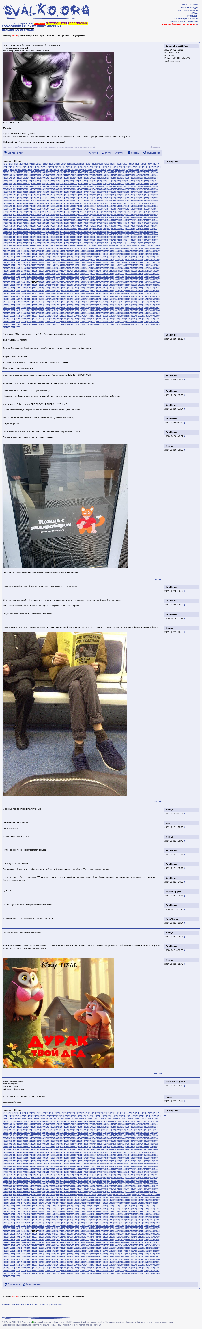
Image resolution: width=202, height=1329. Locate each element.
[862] (52, 234)
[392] (14, 195)
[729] (47, 223)
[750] (146, 223)
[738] (90, 223)
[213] (104, 178)
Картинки (36, 35)
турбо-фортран (173, 891)
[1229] (157, 268)
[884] (156, 234)
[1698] (58, 319)
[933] (76, 240)
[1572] (111, 305)
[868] (80, 234)
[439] (80, 198)
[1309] (151, 276)
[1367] (18, 285)
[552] (146, 206)
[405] (76, 195)
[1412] (122, 288)
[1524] (146, 299)
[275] (85, 183)
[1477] (29, 296)
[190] (151, 175)
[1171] (134, 262)
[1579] (151, 305)
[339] (76, 189)
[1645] (64, 313)
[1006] (116, 245)
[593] (29, 212)
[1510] (64, 299)
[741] (104, 223)
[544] (108, 206)
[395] (29, 195)
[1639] (29, 313)
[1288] (29, 276)
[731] (57, 223)
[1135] (82, 259)
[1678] (99, 316)
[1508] (52, 299)
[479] (113, 200)
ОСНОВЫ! (28, 24)
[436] (66, 198)
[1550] (140, 302)
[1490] (105, 296)
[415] (123, 195)
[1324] (82, 279)
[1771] (12, 327)
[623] (14, 214)
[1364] (157, 282)
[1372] (47, 285)
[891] (33, 237)
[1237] (47, 271)
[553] (151, 206)
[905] (99, 237)
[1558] (29, 305)
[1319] (52, 279)
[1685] (140, 316)
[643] (108, 214)
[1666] (29, 316)
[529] (38, 206)
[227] (14, 181)
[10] (29, 164)
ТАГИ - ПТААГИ (189, 4)
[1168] (116, 262)
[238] (66, 181)
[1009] (133, 245)
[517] (137, 203)
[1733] (105, 321)
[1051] (64, 251)
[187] (137, 175)
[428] (29, 198)
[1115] (122, 257)
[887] (14, 237)
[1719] (23, 321)
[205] (66, 178)
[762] (47, 226)
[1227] (146, 268)
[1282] (151, 273)
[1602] (128, 307)
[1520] (122, 299)
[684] (146, 217)
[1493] (122, 296)
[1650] (93, 313)
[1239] (58, 271)
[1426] (47, 290)
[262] (24, 183)
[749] (141, 223)
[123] (145, 169)
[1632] (146, 310)
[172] (66, 175)
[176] (85, 175)
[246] (104, 181)
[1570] (99, 305)
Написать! (25, 35)
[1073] (35, 254)
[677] (113, 217)
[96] (23, 169)
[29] (97, 164)
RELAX (26, 26)
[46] (158, 164)
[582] (132, 209)
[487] (151, 200)
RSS (180, 10)
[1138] (99, 259)
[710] (113, 220)
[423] (5, 198)
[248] (113, 181)
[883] (151, 234)
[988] (24, 245)
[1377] (76, 285)
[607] (94, 212)
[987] (19, 245)
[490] (10, 203)
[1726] (64, 321)
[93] (12, 169)
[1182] (41, 265)
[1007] (122, 245)
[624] (19, 214)
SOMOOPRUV (11, 26)
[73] (98, 167)
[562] (38, 209)
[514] (123, 203)
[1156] (47, 262)
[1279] (134, 273)
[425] (14, 198)
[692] (29, 220)
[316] (123, 186)
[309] (90, 186)
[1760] (105, 324)
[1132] (64, 259)
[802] (80, 228)
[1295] (70, 276)
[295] (24, 186)
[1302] (111, 276)
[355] (151, 189)
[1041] (6, 251)
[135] (47, 172)
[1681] (116, 316)
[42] (144, 164)
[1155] (41, 262)
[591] (19, 212)
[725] (29, 223)
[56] (37, 167)
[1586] (35, 307)
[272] (71, 183)
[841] (108, 231)
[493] (24, 203)
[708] (104, 220)
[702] (76, 220)
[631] (52, 214)
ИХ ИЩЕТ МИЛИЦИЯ (47, 26)
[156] (146, 172)
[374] (85, 192)
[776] (113, 226)
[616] (137, 212)
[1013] (157, 245)
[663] (47, 217)
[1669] (47, 316)
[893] (43, 237)
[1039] (151, 248)
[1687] (151, 316)
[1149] (6, 262)
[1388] (140, 285)
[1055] (87, 251)
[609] (104, 212)
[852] (5, 234)
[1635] (6, 313)
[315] (118, 186)
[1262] (35, 273)
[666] (61, 217)
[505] (80, 203)
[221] (141, 178)
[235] (52, 181)
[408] (90, 195)
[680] (127, 217)
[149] (113, 172)
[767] (71, 226)
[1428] (58, 290)
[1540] (82, 302)
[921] (19, 240)
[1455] (58, 293)
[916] (151, 237)
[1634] (157, 310)
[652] (151, 214)
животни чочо (40, 147)
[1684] (134, 316)
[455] (156, 198)
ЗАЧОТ (108, 153)
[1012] (151, 245)
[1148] (157, 259)
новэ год (72, 147)
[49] (12, 167)
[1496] (140, 296)
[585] (146, 209)
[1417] (151, 288)
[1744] (12, 324)
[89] (155, 167)
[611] (113, 212)
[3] (9, 24)
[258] (5, 183)
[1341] (23, 282)
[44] (151, 164)
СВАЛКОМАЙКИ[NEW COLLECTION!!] (178, 24)
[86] (144, 167)
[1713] (146, 319)
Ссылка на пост (15, 153)
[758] (29, 226)
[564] (47, 209)
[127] (10, 172)
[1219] (99, 268)
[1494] (128, 296)
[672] (90, 217)
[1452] (41, 293)
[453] (146, 198)
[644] (113, 214)
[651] (146, 214)
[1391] (157, 285)
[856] (24, 234)
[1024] (64, 248)
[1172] (140, 262)
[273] (76, 183)
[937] (94, 240)
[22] (72, 164)
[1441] (134, 290)
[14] (44, 164)
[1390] (151, 285)
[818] (156, 228)
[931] (66, 240)
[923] (29, 240)
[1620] (76, 310)
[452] (141, 198)
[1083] (93, 254)
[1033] (116, 248)
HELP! (82, 35)
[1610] (18, 310)
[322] (151, 186)
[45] (155, 164)
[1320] (58, 279)
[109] (80, 169)
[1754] (70, 324)
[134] (43, 172)
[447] (118, 198)
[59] (48, 167)
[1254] (146, 271)
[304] (66, 186)
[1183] (47, 265)
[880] (137, 234)
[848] (141, 231)
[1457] (70, 293)
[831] (61, 231)
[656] (14, 217)
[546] (118, 206)
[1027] (82, 248)
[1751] (52, 324)
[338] (71, 189)
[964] (66, 243)
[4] (12, 24)
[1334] (140, 279)
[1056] (93, 251)
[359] (14, 192)
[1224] (128, 268)
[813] (132, 228)
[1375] (64, 285)
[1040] (157, 248)
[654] (5, 217)
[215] (113, 178)
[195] (19, 178)
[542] (99, 206)
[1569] (93, 305)
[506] (85, 203)
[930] (61, 240)
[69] (83, 167)
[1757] (87, 324)
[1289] (35, 276)
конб (92, 147)
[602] (71, 212)
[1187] (70, 265)
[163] (24, 175)
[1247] (105, 271)
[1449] (23, 293)
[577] (108, 209)
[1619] (70, 310)
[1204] (12, 268)
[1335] (146, 279)
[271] (66, 183)
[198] (33, 178)
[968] (85, 243)
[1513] (82, 299)
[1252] (134, 271)
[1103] (52, 257)
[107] (70, 169)
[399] (47, 195)
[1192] (99, 265)
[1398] (41, 288)
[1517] (105, 299)
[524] (14, 206)
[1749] (41, 324)
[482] (127, 200)
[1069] (12, 254)
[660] (33, 217)
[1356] (111, 282)
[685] (151, 217)
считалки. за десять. (176, 1082)
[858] (33, 234)
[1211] (52, 268)
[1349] (70, 282)
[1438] (116, 290)
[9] (26, 164)
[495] (33, 203)
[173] (71, 175)
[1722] (41, 321)
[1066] (151, 251)
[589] (10, 212)
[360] (19, 192)
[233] (43, 181)
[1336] (151, 279)
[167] (43, 175)
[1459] (82, 293)
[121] (136, 169)
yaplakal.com (55, 1305)
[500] (57, 203)
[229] (24, 181)
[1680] (111, 316)
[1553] (157, 302)
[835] (80, 231)
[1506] (41, 299)
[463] (38, 200)
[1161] (76, 262)
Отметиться (14, 1284)
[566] (57, 209)
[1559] (35, 305)
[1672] (64, 316)
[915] (146, 237)
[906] (104, 237)
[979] (137, 243)
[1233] (23, 271)
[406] (80, 195)
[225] (5, 181)
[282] (118, 183)
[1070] (18, 254)
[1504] (29, 299)
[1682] (122, 316)
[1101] (41, 257)
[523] (10, 206)
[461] (29, 200)
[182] (113, 175)
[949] (151, 240)
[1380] (93, 285)
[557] (14, 209)
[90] (159, 167)
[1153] (29, 262)
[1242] (76, 271)
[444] (104, 198)
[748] (137, 223)
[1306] (134, 276)
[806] (99, 228)
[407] (85, 195)
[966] (76, 243)
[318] (132, 186)
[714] (132, 220)
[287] (141, 183)
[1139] (105, 259)
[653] (156, 214)
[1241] (70, 271)
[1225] (134, 268)
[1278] (128, 273)
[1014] (6, 248)
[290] (156, 183)
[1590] (58, 307)
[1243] (82, 271)
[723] (19, 223)
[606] (90, 212)
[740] (99, 223)
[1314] (23, 279)
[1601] (122, 307)
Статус (66, 35)
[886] (10, 237)
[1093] (151, 254)
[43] (147, 164)
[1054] (82, 251)
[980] (141, 243)
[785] (156, 226)
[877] (123, 234)
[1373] (52, 285)
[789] (19, 228)
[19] (62, 164)
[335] (57, 189)
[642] (104, 214)
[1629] (128, 310)
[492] (19, 203)
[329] (29, 189)
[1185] (58, 265)
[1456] (64, 293)
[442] (94, 198)
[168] (47, 175)
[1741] (151, 321)
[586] (151, 209)
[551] (141, 206)
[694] (38, 220)
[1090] (134, 254)
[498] (47, 203)
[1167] (111, 262)
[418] (137, 195)
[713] (127, 220)
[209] (85, 178)
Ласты (15, 35)
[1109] (87, 257)
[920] (14, 240)
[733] (66, 223)
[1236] (41, 271)
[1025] (70, 248)
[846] (132, 231)
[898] (66, 237)
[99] (33, 169)
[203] (57, 178)
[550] (137, 206)
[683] (141, 217)
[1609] (12, 310)
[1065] (146, 251)
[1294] (64, 276)
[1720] (29, 321)
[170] (57, 175)
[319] (137, 186)
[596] (43, 212)
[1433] (87, 290)
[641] (99, 214)
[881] (141, 234)
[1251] (128, 271)
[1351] (82, 282)
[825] (33, 231)
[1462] (99, 293)
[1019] (35, 248)
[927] (47, 240)
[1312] (12, 279)
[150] (118, 172)
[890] (29, 237)
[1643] (52, 313)
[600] (61, 212)
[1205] (18, 268)
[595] (38, 212)
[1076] (52, 254)
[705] (90, 220)
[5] (15, 24)
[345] (104, 189)
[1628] (122, 310)
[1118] (140, 257)
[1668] (41, 316)
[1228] (151, 268)
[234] (47, 181)
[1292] (52, 276)
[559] (24, 209)
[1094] (157, 254)
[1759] (99, 324)
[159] (5, 175)
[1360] (134, 282)
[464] (43, 200)
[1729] (82, 321)
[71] (91, 167)
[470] (71, 200)
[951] (5, 243)
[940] (108, 240)
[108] (75, 169)
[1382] (105, 285)
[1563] (58, 305)
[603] (76, 212)
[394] (24, 195)
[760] (38, 226)
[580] (123, 209)
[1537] (64, 302)
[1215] (76, 268)
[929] (57, 240)
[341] (85, 189)
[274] (80, 183)
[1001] (87, 245)
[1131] (58, 259)
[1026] (76, 248)
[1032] (111, 248)
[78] (116, 167)
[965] (71, 243)
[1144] (134, 259)
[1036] (134, 248)
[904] (94, 237)
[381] (118, 192)
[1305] (128, 276)
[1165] (99, 262)
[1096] (12, 257)
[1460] (87, 293)
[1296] (76, 276)
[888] (19, 237)
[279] (104, 183)
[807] (104, 228)
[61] (55, 167)
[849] (146, 231)
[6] (19, 164)
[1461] (93, 293)
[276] (90, 183)
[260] (14, 183)
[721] (10, 223)
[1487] (87, 296)
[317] (127, 186)
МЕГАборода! (154, 153)
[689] (14, 220)
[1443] (146, 290)
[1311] (6, 279)
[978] (132, 243)
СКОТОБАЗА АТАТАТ (38, 1305)
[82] (130, 167)
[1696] (47, 319)
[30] (101, 164)
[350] (127, 189)
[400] (52, 195)
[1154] (35, 262)
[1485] (76, 296)
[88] (152, 167)
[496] (38, 203)
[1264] (47, 273)
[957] (33, 243)
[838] (94, 231)
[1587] (41, 307)
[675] (104, 217)
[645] (118, 214)
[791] (29, 228)
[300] (47, 186)
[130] (24, 172)
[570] (76, 209)
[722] (14, 223)
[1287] (23, 276)
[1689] (6, 319)
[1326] (93, 279)
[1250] (122, 271)
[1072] (29, 254)
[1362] (146, 282)
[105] (61, 169)
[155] (141, 172)
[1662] (6, 316)
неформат (28, 147)
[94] (16, 169)
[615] (132, 212)
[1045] (29, 251)
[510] (104, 203)
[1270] (82, 273)
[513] (118, 203)
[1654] (116, 313)
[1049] (52, 251)
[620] (156, 212)
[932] (71, 240)
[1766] (140, 324)
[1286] (18, 276)
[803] (85, 228)
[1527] (6, 302)
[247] (108, 181)
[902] (85, 237)
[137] (57, 172)
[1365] (6, 285)
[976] (123, 243)
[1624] (99, 310)
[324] (5, 189)
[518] (141, 203)
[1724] (52, 321)
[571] (80, 209)
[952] (10, 243)
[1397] (35, 288)
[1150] (12, 262)
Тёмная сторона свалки (185, 19)
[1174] (151, 262)
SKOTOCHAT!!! (56, 23)
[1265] (52, 273)
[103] (51, 169)
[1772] (18, 327)
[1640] (35, 313)
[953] (14, 243)
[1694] (35, 319)
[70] (87, 167)
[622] (10, 214)
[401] (57, 195)
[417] (132, 195)
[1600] (116, 307)
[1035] (128, 248)
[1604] (140, 307)
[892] (38, 237)
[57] (41, 167)
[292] (10, 186)
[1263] (41, 273)
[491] (14, 203)
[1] (3, 24)
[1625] (105, 310)
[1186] (64, 265)
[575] (99, 209)
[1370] (35, 285)
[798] (61, 228)
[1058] (105, 251)
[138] (61, 172)
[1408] (99, 288)
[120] (131, 169)
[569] (71, 209)
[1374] (58, 285)
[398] (43, 195)
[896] (57, 237)
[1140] (111, 259)
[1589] (52, 307)
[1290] (41, 276)
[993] (47, 245)
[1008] (128, 245)
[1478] (35, 296)
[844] (123, 231)
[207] (76, 178)
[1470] (146, 293)
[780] (132, 226)
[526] (24, 206)
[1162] (82, 262)
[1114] (116, 257)
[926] (43, 240)
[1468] (134, 293)
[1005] (110, 245)
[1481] (52, 296)
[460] (24, 200)
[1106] (70, 257)
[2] (6, 24)
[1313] (18, 279)
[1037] (140, 248)
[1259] (18, 273)
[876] (118, 234)
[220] (137, 178)
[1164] (93, 262)
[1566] (76, 305)
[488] (156, 200)
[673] (94, 217)
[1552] (151, 302)
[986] (14, 245)
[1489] (99, 296)
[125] (155, 169)
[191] (156, 175)
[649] (137, 214)
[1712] (140, 319)
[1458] (76, 293)
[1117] (134, 257)
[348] (118, 189)
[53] (26, 167)
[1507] (47, 299)
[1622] (87, 310)
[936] (90, 240)
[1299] (93, 276)
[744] (118, 223)
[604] (80, 212)
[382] (123, 192)
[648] (132, 214)
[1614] (41, 310)
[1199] (140, 265)
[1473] (6, 296)
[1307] (140, 276)
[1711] (134, 319)
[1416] (146, 288)
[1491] (111, 296)
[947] (141, 240)
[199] (38, 178)
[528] (33, 206)
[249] (118, 181)
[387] (146, 192)
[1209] (41, 268)
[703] (80, 220)
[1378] (82, 285)
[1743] (6, 324)
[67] (76, 167)
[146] (99, 172)
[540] (90, 206)
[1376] (70, 285)
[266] (43, 183)
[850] (151, 231)
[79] (119, 167)
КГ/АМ (120, 153)
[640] (94, 214)
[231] (33, 181)
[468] (61, 200)
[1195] (116, 265)
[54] (30, 167)
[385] (137, 192)
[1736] (122, 321)
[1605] (146, 307)
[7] (21, 164)
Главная (6, 35)
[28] (94, 164)
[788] (14, 228)
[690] (19, 220)
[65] (69, 167)
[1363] (151, 282)
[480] (118, 200)
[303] (61, 186)
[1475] (18, 296)
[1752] (58, 324)
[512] (113, 203)
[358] (10, 192)
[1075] (47, 254)
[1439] (122, 290)
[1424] (35, 290)
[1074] (41, 254)
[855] (19, 234)
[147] (104, 172)
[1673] (70, 316)
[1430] (70, 290)
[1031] (105, 248)
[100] (37, 169)
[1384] (116, 285)
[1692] (23, 319)
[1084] (99, 254)
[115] (108, 169)
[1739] (140, 321)
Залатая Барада (189, 7)
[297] (33, 186)
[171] (61, 175)
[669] (76, 217)
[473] (85, 200)
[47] (5, 167)
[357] (5, 192)
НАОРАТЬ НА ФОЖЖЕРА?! (18, 30)
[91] (5, 169)
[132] (33, 172)
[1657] (134, 313)
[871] (94, 234)
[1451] (35, 293)
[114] (103, 169)
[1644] (58, 313)
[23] (76, 164)
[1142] (122, 259)
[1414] (134, 288)
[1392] (6, 288)
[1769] (157, 324)
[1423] (29, 290)
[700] (66, 220)
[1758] (93, 324)
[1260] (23, 273)
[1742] (157, 321)
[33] (112, 164)
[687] (5, 220)
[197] (29, 178)
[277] (94, 183)
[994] (52, 245)
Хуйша (169, 1097)
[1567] (82, 305)
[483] (132, 200)
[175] (80, 175)
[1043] (18, 251)
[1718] (18, 321)
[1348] (64, 282)
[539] (85, 206)
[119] (127, 169)
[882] (146, 234)
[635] (71, 214)
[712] (123, 220)
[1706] (105, 319)
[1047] (41, 251)
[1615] (47, 310)
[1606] (151, 307)
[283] (123, 183)
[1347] (58, 282)
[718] (151, 220)
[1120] (151, 257)
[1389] (146, 285)
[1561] (47, 305)
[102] (47, 169)
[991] (38, 245)
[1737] (128, 321)
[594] (33, 212)
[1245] (93, 271)
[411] (104, 195)
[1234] (29, 271)
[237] (61, 181)
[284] (127, 183)
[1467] (128, 293)
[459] (19, 200)
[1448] (18, 293)
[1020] (41, 248)
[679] (123, 217)
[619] (151, 212)
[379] (108, 192)
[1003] (99, 245)
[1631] (140, 310)
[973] (108, 243)
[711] (118, 220)
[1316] (35, 279)
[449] (127, 198)
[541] (94, 206)
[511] (108, 203)
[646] (123, 214)
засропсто (53, 147)
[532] (52, 206)
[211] (94, 178)
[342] (90, 189)
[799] (66, 228)
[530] (43, 206)
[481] (123, 200)
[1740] (146, 321)
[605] (85, 212)
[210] (90, 178)
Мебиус (169, 446)
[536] (71, 206)
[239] (71, 181)
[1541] (87, 302)
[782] (141, 226)
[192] (5, 178)
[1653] (111, 313)
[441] (90, 198)
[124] (150, 169)
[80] (123, 167)
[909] (118, 237)
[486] (146, 200)
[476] (99, 200)
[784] (151, 226)
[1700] (70, 319)
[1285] (12, 276)
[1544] (105, 302)
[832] (66, 231)
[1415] (140, 288)
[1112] (105, 257)
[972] (104, 243)
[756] (19, 226)
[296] (29, 186)
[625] (24, 214)
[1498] (151, 296)
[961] (52, 243)
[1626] (111, 310)
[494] (29, 203)
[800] (71, 228)
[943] (123, 240)
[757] (24, 226)
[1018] (29, 248)
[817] (151, 228)
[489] (5, 203)
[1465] (116, 293)
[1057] (99, 251)
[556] (10, 209)
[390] (5, 195)
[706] (94, 220)
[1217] (87, 268)
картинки (7, 147)
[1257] (6, 273)
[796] (52, 228)
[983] (156, 243)
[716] (141, 220)
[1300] (99, 276)
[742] (108, 223)
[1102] (47, 257)
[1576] (134, 305)
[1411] (116, 288)
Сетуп (75, 35)
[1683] (128, 316)
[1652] (105, 313)
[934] (80, 240)
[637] (80, 214)
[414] (118, 195)
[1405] (82, 288)
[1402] (64, 288)
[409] (94, 195)
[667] (66, 217)
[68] (80, 167)
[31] (104, 164)
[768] (76, 226)
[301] (52, 186)
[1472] (157, 293)
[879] (132, 234)
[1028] (87, 248)
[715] (137, 220)
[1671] (58, 316)
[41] (140, 164)
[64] (66, 167)
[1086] (111, 254)
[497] (43, 203)
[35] (119, 164)
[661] (38, 217)
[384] (132, 192)
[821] (14, 231)
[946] (137, 240)
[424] (10, 198)
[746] (127, 223)
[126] (5, 172)
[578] (113, 209)
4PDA (194, 13)
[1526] (157, 299)
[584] (141, 209)
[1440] (128, 290)
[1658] (140, 313)
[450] (132, 198)
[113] (98, 169)
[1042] (12, 251)
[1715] (157, 319)
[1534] (47, 302)
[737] (85, 223)
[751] (151, 223)
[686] (156, 217)
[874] (108, 234)
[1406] (87, 288)
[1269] (76, 273)
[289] (151, 183)
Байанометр (22, 1305)
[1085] (105, 254)
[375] (90, 192)
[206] (71, 178)
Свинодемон (172, 162)
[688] (10, 220)
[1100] (35, 257)
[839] (99, 231)
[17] (54, 164)
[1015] (12, 248)
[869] (85, 234)
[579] (118, 209)
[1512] (76, 299)
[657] (19, 217)
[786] (5, 228)
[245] (99, 181)
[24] (79, 164)
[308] (85, 186)
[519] (146, 203)
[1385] (122, 285)
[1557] (23, 305)
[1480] (47, 296)
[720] (5, 223)
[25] (83, 164)
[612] (118, 212)
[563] (43, 209)
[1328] (105, 279)
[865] (66, 234)
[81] (126, 167)
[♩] (18, 24)
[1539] (76, 302)
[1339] (12, 282)
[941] (113, 240)
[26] (87, 164)
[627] (33, 214)
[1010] (139, 245)
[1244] (87, 271)
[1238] (52, 271)
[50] (16, 167)
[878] (127, 234)
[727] (38, 223)
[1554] (6, 305)
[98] (30, 169)
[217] (123, 178)
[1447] (12, 293)
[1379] (87, 285)
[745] (123, 223)
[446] (113, 198)
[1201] (151, 265)
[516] (132, 203)
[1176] (6, 265)
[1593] (76, 307)
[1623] (93, 310)
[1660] (151, 313)
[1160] (70, 262)
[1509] (58, 299)
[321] (146, 186)
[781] (137, 226)
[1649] (87, 313)
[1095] (6, 257)
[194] (14, 178)
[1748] (35, 324)
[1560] (41, 305)
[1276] (116, 273)
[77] (112, 167)
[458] (14, 200)
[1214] (70, 268)
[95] (19, 169)
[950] (156, 240)
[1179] (23, 265)
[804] (90, 228)
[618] (146, 212)
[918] (5, 240)
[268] (52, 183)
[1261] (29, 273)
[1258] (12, 273)
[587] (156, 209)
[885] (5, 237)
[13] (40, 164)
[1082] (87, 254)
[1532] (35, 302)
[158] (156, 172)
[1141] (116, 259)
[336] (61, 189)
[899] (71, 237)
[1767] (146, 324)
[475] (94, 200)
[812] (127, 228)
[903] (90, 237)
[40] (137, 164)
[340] (80, 189)
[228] (19, 181)
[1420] (12, 290)
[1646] (70, 313)
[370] (66, 192)
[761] (43, 226)
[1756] (82, 324)
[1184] (52, 265)
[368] (57, 192)
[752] (156, 223)
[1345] (47, 282)
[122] (141, 169)
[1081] (82, 254)
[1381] (99, 285)
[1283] (157, 273)
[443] (99, 198)
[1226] (140, 268)
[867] (76, 234)
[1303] (116, 276)
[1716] (6, 321)
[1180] (29, 265)
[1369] (29, 285)
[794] (43, 228)
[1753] (64, 324)
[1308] (146, 276)
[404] (71, 195)
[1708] (116, 319)
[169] (52, 175)
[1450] (29, 293)
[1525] (151, 299)
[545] (113, 206)
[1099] (29, 257)
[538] (80, 206)
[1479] (41, 296)
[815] (141, 228)
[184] (123, 175)
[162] (19, 175)
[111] (89, 169)
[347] (113, 189)
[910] (123, 237)
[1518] (111, 299)
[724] (24, 223)
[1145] (140, 259)
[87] (148, 167)
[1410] (111, 288)
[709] (108, 220)
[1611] (23, 310)
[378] (104, 192)
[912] (132, 237)
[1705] (99, 319)
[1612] (29, 310)
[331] (38, 189)
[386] (141, 192)
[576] (104, 209)
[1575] (128, 305)
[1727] (70, 321)
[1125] (23, 259)
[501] (61, 203)
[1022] (52, 248)
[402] (61, 195)
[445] (108, 198)
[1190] (87, 265)
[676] (108, 217)
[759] (33, 226)
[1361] (140, 282)
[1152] (23, 262)
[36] (122, 164)
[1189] (82, 265)
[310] (94, 186)
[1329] (111, 279)
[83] (134, 167)
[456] (5, 200)
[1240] (64, 271)
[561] (33, 209)
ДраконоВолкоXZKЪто (177, 46)
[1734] (111, 321)
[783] (146, 226)
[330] (33, 189)
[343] (94, 189)
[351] (132, 189)
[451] (137, 198)
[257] (156, 181)
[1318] (47, 279)
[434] (57, 198)
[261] (19, 183)
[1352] (87, 282)
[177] (90, 175)
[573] (90, 209)
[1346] (52, 282)
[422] (156, 195)
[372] (76, 192)
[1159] (64, 262)
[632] (57, 214)
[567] (61, 209)
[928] (52, 240)
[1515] (93, 299)
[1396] (29, 288)
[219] (132, 178)
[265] (38, 183)
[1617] (58, 310)
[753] (5, 226)
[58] (44, 167)
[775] (108, 226)
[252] (132, 181)
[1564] (64, 305)
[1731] (93, 321)
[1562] (52, 305)
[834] (76, 231)
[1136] (87, 259)
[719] (156, 220)
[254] (141, 181)
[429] (33, 198)
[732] (61, 223)
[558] (19, 209)
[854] (14, 234)
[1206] (23, 268)
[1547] (122, 302)
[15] (47, 164)
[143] (85, 172)
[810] (118, 228)
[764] (57, 226)
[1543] (99, 302)
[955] (24, 243)
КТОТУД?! (192, 16)
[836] (85, 231)
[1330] (116, 279)
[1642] (47, 313)
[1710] (128, 319)
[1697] (52, 319)
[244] (94, 181)
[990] (33, 245)
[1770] (6, 327)
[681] (132, 217)
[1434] (93, 290)
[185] (127, 175)
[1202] (157, 265)
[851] (156, 231)
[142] (80, 172)
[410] (99, 195)
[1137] (93, 259)
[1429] (64, 290)
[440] (85, 198)
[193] (10, 178)
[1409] (105, 288)
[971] (99, 243)
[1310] (157, 276)
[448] (123, 198)
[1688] (157, 316)
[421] (151, 195)
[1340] (18, 282)
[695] (43, 220)
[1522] (134, 299)
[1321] (64, 279)
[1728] (76, 321)
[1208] (35, 268)
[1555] (12, 305)
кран (168, 823)
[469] (66, 200)
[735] (76, 223)
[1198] (134, 265)
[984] (5, 245)
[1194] (111, 265)
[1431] (76, 290)
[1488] (93, 296)
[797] (57, 228)
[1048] (47, 251)
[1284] (6, 276)
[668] (71, 217)
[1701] (76, 319)
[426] (19, 198)
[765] (61, 226)
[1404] (76, 288)
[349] (123, 189)
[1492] (116, 296)
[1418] (157, 288)
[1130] (52, 259)
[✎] (21, 24)
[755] (14, 226)
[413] (113, 195)
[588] (5, 212)
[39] (133, 164)
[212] (99, 178)
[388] (151, 192)
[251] (127, 181)
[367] (52, 192)
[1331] (122, 279)
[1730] (87, 321)
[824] (29, 231)
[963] (61, 243)
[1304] (122, 276)
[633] (61, 214)
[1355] (105, 282)
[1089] (128, 254)
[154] (137, 172)
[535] (66, 206)
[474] (90, 200)
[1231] (12, 271)
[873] (104, 234)
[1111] (99, 257)
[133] (38, 172)
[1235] (35, 271)
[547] (123, 206)
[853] (10, 234)
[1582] (12, 307)
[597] (47, 212)
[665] (57, 217)
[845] (127, 231)
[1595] (87, 307)
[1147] (151, 259)
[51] (19, 167)
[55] (33, 167)
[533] (57, 206)
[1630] (134, 310)
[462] (33, 200)
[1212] (58, 268)
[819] (5, 231)
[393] (19, 195)
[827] (43, 231)
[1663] (12, 316)
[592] (24, 212)
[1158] (58, 262)
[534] (61, 206)
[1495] (134, 296)
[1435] (99, 290)
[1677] (93, 316)
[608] (99, 212)
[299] (43, 186)
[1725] (58, 321)
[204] (61, 178)
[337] (66, 189)
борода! (135, 153)
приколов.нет (8, 1305)
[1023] (58, 248)
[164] (29, 175)
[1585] (29, 307)
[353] (141, 189)
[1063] (134, 251)
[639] (90, 214)
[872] (99, 234)
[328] (24, 189)
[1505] (35, 299)
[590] (14, 212)
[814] (137, 228)
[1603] (134, 307)
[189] (146, 175)
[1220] (105, 268)
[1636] (12, 313)
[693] (33, 220)
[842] (113, 231)
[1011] (145, 245)
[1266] (58, 273)
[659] (29, 217)
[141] (76, 172)
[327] (19, 189)
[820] (10, 231)
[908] (113, 237)
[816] (146, 228)
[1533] (41, 302)
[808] (108, 228)
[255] (146, 181)
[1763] (122, 324)
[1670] (52, 316)
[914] (141, 237)
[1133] (70, 259)
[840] (104, 231)
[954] (19, 243)
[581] (127, 209)
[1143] (128, 259)
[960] (47, 243)
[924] (33, 240)
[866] (71, 234)
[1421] (18, 290)
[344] (99, 189)
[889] (24, 237)
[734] (71, 223)
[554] (156, 206)
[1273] (99, 273)
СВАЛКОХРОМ (189, 21)
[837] (90, 231)
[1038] (146, 248)
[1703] (87, 319)
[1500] (6, 299)
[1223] (122, 268)
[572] (85, 209)
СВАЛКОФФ (176, 21)
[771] (90, 226)
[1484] (70, 296)
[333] (47, 189)
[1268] (70, 273)
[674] (99, 217)
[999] (76, 245)
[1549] (134, 302)
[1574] (122, 305)
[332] (43, 189)
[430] (38, 198)
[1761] (111, 324)
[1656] (128, 313)
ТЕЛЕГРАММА (78, 23)
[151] (123, 172)
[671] (85, 217)
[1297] (82, 276)
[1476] (23, 296)
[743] (113, 223)
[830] (57, 231)
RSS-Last (188, 10)
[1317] (41, 279)
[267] (47, 183)
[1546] (116, 302)
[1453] (47, 293)
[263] (29, 183)
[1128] (41, 259)
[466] (52, 200)
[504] (76, 203)
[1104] (58, 257)
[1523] (140, 299)
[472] (80, 200)
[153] (132, 172)
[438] (76, 198)
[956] (29, 243)
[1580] (157, 305)
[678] (118, 217)
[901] (80, 237)
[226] (10, 181)
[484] (137, 200)
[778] (123, 226)
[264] (33, 183)
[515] (127, 203)
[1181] (35, 265)
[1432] (82, 290)
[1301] (105, 276)
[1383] (111, 285)
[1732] (99, 321)
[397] (38, 195)
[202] (52, 178)
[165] (33, 175)
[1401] (58, 288)
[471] (76, 200)
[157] (151, 172)
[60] (51, 167)
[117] (117, 169)
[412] (108, 195)
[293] (14, 186)
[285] (132, 183)
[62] (58, 167)
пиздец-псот (84, 147)
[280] (108, 183)
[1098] (23, 257)
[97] (26, 169)
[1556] (18, 305)
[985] (10, 245)
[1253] (140, 271)
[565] (52, 209)
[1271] (87, 273)
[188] (141, 175)
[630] (47, 214)
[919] (10, 240)
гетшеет (157, 147)
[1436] (105, 290)
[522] (5, 206)
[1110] (93, 257)
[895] (52, 237)
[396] (33, 195)
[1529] (18, 302)
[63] (62, 167)
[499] (52, 203)
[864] (61, 234)
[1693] (29, 319)
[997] (66, 245)
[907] (108, 237)
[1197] (128, 265)
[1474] (12, 296)
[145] (94, 172)
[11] (33, 164)
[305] (71, 186)
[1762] (116, 324)
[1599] (111, 307)
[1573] (116, 305)
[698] (57, 220)
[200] (43, 178)
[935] (85, 240)
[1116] (128, 257)
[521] (156, 203)
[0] (4, 164)
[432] (47, 198)
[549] (132, 206)
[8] (24, 164)
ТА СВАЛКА (39, 24)
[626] (29, 214)
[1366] (12, 285)
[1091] (140, 254)
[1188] (76, 265)
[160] (10, 175)
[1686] (146, 316)
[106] (65, 169)
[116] (113, 169)
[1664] (18, 316)
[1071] (23, 254)
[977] (127, 243)
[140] (71, 172)
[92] (8, 169)
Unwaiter (176, 61)
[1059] (111, 251)
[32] (108, 164)
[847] (137, 231)
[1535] (52, 302)
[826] (38, 231)
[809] (113, 228)
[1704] (93, 319)
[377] (99, 192)
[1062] (128, 251)
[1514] (87, 299)
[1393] (12, 288)
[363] (33, 192)
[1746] (23, 324)
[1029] (93, 248)
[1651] (99, 313)
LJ (195, 10)
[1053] (76, 251)
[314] (113, 186)
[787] (10, 228)
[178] (94, 175)
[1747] (29, 324)
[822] (19, 231)
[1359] (128, 282)
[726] (33, 223)
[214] (108, 178)
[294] (19, 186)
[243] (90, 181)
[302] (57, 186)
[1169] (122, 262)
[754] (10, 226)
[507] (90, 203)
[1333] (134, 279)
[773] (99, 226)
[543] (104, 206)
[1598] (105, 307)
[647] (127, 214)
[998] (71, 245)
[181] (108, 175)
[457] (10, 200)
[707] (99, 220)
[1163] (87, 262)
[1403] (70, 288)
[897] (61, 237)
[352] (137, 189)
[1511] (70, 299)
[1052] (70, 251)
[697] (52, 220)
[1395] (23, 288)
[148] (108, 172)
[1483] (64, 296)
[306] (76, 186)
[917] (156, 237)
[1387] (134, 285)
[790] (24, 228)
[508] (94, 203)
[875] (113, 234)
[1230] (6, 271)
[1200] (146, 265)
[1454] (52, 293)
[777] (118, 226)
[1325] (87, 279)
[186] (132, 175)
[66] (73, 167)
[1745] (18, 324)
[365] (43, 192)
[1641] (41, 313)
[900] (76, 237)
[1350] (76, 282)
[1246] (99, 271)
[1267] (64, 273)
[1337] (157, 279)
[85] (141, 167)
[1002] (93, 245)
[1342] (29, 282)
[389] (156, 192)
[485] (141, 200)
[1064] (140, 251)
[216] (118, 178)
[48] (8, 167)
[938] (99, 240)
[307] (80, 186)
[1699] (64, 319)
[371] (71, 192)
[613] (123, 212)
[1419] (6, 290)
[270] (61, 183)
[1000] (81, 245)
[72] (94, 167)
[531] (47, 206)
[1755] (76, 324)
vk (151, 147)
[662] (43, 217)
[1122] (6, 259)
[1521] (128, 299)
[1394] (18, 288)
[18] (58, 164)
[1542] (93, 302)
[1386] (128, 285)
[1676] (87, 316)
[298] (38, 186)
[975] (118, 243)
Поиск (58, 35)
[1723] (47, 321)
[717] (146, 220)
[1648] (82, 313)
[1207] (29, 268)
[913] (137, 237)
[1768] (151, 324)
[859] (38, 234)
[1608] (6, 310)
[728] (43, 223)
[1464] (111, 293)
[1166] (105, 262)
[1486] (82, 296)
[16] (51, 164)
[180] (104, 175)
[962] (57, 243)
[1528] (12, 302)
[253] (137, 181)
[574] (94, 209)
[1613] (35, 310)
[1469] (140, 293)
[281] (113, 183)
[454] (151, 198)
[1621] (82, 310)
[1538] (70, 302)
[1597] (99, 307)
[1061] (122, 251)
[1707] (111, 319)
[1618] (64, 310)
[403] (66, 195)
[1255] (151, 271)
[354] (146, 189)
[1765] (134, 324)
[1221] (111, 268)
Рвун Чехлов (172, 919)
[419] (141, 195)
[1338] (6, 282)
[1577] (140, 305)
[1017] (23, 248)
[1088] (122, 254)
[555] (5, 209)
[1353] (93, 282)
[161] (14, 175)
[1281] (146, 273)
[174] (76, 175)
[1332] (128, 279)
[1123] (12, 259)
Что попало (48, 35)
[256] (151, 181)
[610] (108, 212)
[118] (122, 169)
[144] (90, 172)
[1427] (52, 290)
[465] (47, 200)
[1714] (151, 319)
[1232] (18, 271)
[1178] (18, 265)
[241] (80, 181)
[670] (80, 217)
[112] (94, 169)
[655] (10, 217)
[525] (19, 206)
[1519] (116, 299)
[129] (19, 172)
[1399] (47, 288)
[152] (127, 172)
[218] (127, 178)
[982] (151, 243)
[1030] (99, 248)
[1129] (47, 259)
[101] (42, 169)
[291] (5, 186)
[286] (137, 183)
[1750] (47, 324)
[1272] (93, 273)
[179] (99, 175)
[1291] (47, 276)
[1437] (111, 290)
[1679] (105, 316)
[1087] (116, 254)
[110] (84, 169)
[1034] (122, 248)
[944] (127, 240)
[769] (80, 226)
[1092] (146, 254)
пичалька (63, 147)
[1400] (52, 288)
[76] (109, 167)
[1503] (23, 299)
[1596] (93, 307)
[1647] (76, 313)
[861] (47, 234)
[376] (94, 192)
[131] (29, 172)
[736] (80, 223)
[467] (57, 200)
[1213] (64, 268)
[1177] (12, 265)
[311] (99, 186)
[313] (108, 186)
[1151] (18, 262)
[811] (123, 228)
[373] (80, 192)
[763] (52, 226)
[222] (146, 178)
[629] (43, 214)
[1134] (76, 259)
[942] (118, 240)
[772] (94, 226)
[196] (24, 178)
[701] (71, 220)
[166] (38, 175)
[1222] (116, 268)
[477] (104, 200)
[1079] (70, 254)
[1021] (47, 248)
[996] (61, 245)
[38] (130, 164)
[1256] (157, 271)
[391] (10, 195)
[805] (94, 228)
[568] (66, 209)
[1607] (157, 307)
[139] (66, 172)
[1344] (41, 282)
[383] (127, 192)
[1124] (18, 259)
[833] (71, 231)
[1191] (93, 265)
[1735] (116, 321)
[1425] (41, 290)
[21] (69, 164)
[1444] (151, 290)
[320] (141, 186)
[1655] (122, 313)
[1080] (76, 254)
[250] (123, 181)
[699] (61, 220)
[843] (118, 231)
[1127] (35, 259)
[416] (127, 195)
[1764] (128, 324)
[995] (57, 245)
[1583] (18, 307)
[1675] (82, 316)
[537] (76, 206)
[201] (47, 178)
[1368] (23, 285)
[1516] (99, 299)
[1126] (29, 259)
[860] (43, 234)
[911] (127, 237)
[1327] (99, 279)
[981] (146, 243)
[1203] (6, 268)
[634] (66, 214)
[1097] (18, 257)
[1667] (35, 316)
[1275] (111, 273)
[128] (14, 172)
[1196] (122, 265)
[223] (151, 178)
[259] (10, 183)
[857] (29, 234)
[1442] (140, 290)
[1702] (82, 319)
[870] (90, 234)
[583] (137, 209)
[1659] (146, 313)
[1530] (23, 302)
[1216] (82, 268)
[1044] (23, 251)
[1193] (105, 265)
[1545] (111, 302)
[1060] (116, 251)
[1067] (157, 251)
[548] (127, 206)
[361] (24, 192)
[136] (52, 172)
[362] (29, 192)
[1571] (105, 305)
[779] (127, 226)
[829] (52, 231)
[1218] (93, 268)
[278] (99, 183)
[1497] (146, 296)
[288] (146, 183)
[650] (141, 214)
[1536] (58, 302)
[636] (76, 214)
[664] (52, 217)
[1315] (29, 279)
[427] (24, 198)
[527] (29, 206)
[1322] (70, 279)
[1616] (52, 310)
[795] (47, 228)
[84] (137, 167)
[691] (24, 220)
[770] (85, 226)
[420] (146, 195)
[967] (80, 243)
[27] (90, 164)
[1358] (122, 282)
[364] (38, 192)
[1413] (128, 288)
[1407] (93, 288)
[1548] (128, 302)
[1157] (52, 262)
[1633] (151, 310)
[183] (118, 175)
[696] (47, 220)
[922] (24, 240)
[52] (23, 167)
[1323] (76, 279)
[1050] (58, 251)
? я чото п (93, 153)
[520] (151, 203)
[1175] (157, 262)
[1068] (6, 254)
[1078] (64, 254)
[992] (43, 245)
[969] (90, 243)
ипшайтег (17, 147)
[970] (94, 243)
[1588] (47, 307)
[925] (38, 240)
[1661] (157, 313)
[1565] (70, 305)
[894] (47, 237)
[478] (108, 200)
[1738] (134, 321)
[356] (156, 189)
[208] (80, 178)
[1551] (146, 302)
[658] (24, 217)
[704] (85, 220)
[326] (14, 189)
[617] (141, 212)
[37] (126, 164)
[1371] (41, 285)
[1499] (157, 296)
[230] (29, 181)
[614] (127, 212)
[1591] (64, 307)
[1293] (58, 276)
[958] (38, 243)
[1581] (6, 307)
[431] (43, 198)
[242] (85, 181)
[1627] (116, 310)
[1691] (18, 319)
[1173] (146, 262)
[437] (71, 198)
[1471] (151, 293)
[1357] (116, 282)
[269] (57, 183)
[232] (38, 181)
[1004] (104, 245)
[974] (113, 243)
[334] (52, 189)
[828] (47, 231)
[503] (71, 203)
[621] (5, 214)
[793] (38, 228)
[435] (61, 198)
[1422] (23, 290)
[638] (85, 214)
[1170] (128, 262)
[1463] (105, 293)
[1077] (58, 254)
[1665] (23, 316)
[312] (104, 186)
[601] (66, 212)
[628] (38, 214)
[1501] (12, 299)
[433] (52, 198)
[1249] (116, 271)
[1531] (29, 302)
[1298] (87, 276)
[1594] (82, 307)
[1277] (122, 273)
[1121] (157, 257)
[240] (76, 181)
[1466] (122, 293)
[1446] (6, 293)
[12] (37, 164)
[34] (115, 164)
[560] (29, 209)
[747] (132, 223)
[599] (57, 212)
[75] (105, 167)
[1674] (76, 316)
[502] (66, 203)
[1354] (99, 282)
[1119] (146, 257)
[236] (57, 181)
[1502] (18, 299)
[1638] (23, 313)
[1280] (140, 273)
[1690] (12, 319)
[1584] (23, 307)
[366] (47, 192)
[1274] (105, 273)
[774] (104, 226)
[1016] (18, 248)
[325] (10, 189)
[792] (33, 228)
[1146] (146, 259)
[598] (52, 212)
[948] (146, 240)
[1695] (41, 319)
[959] (43, 243)
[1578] (146, 305)
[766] (66, 226)
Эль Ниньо (171, 335)
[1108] (82, 257)
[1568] (87, 305)
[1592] (70, 307)
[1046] (35, 251)
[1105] (64, 257)
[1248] (111, 271)
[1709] (122, 319)
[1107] (76, 257)
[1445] (157, 290)
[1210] (47, 268)
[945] (132, 240)
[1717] (12, 321)
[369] (61, 192)
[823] (24, 231)
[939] (104, 240)
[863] (57, 234)
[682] (137, 217)
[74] (101, 167)
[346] (108, 189)
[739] (94, 223)
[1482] (58, 296)
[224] (156, 178)
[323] (156, 186)
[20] (65, 164)
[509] (99, 203)
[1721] (35, 321)
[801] (76, 228)
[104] (56, 169)
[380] (113, 192)
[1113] (111, 257)
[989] (29, 245)
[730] (52, 223)
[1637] (18, 313)
